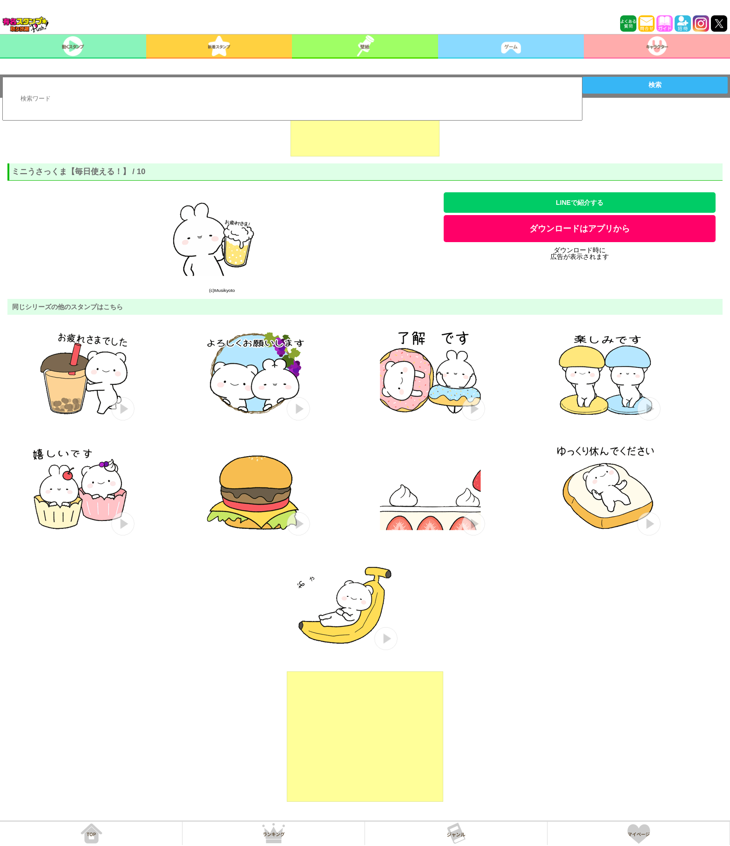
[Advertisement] (365, 133)
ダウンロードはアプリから (579, 228)
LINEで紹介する (579, 202)
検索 (655, 84)
